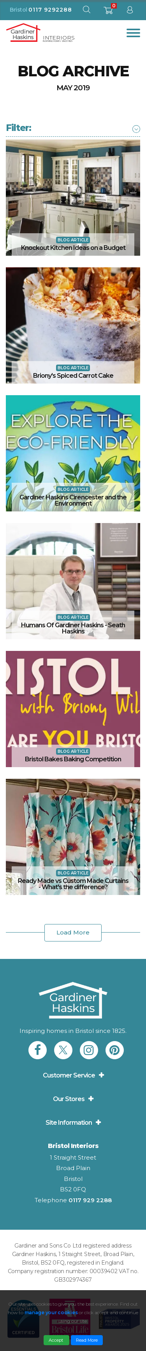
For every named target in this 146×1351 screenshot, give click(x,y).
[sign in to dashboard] (129, 11)
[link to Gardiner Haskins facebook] (37, 1050)
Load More (73, 932)
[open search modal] (86, 11)
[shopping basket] (108, 12)
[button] (18, 127)
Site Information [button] (69, 1122)
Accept (56, 1340)
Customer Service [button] (69, 1075)
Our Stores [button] (68, 1099)
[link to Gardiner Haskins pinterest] (115, 1050)
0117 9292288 (50, 9)
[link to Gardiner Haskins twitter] (63, 1050)
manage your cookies (51, 1312)
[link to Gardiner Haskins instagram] (89, 1050)
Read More (87, 1340)
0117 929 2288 (90, 1200)
